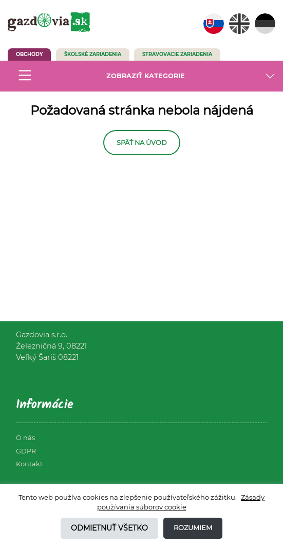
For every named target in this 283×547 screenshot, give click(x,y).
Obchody (29, 54)
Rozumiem (193, 527)
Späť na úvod (142, 143)
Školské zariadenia (92, 54)
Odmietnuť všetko (109, 528)
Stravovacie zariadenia (177, 54)
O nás (25, 438)
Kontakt (29, 464)
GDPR (26, 451)
